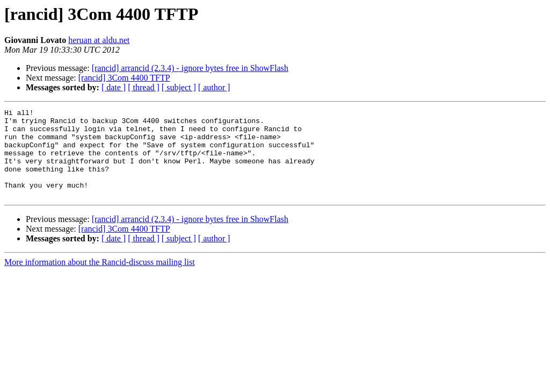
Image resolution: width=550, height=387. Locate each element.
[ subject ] (179, 87)
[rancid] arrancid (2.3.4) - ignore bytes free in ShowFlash (190, 68)
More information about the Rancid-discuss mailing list (99, 279)
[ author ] (214, 87)
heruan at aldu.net (98, 40)
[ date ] (114, 87)
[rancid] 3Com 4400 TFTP (124, 77)
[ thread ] (144, 87)
